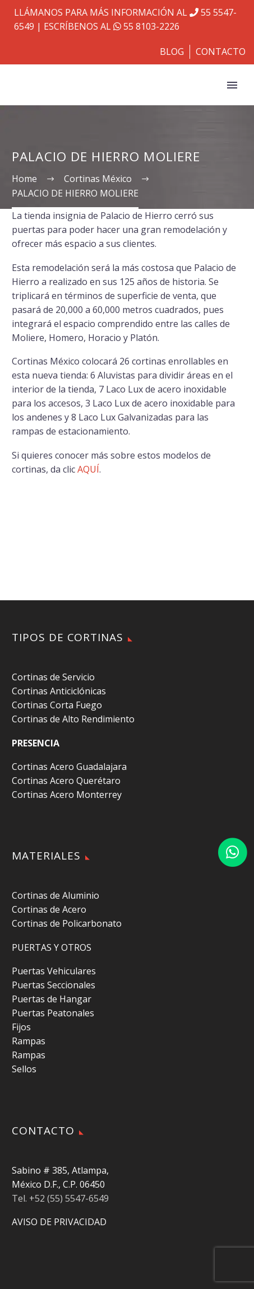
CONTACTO (221, 51)
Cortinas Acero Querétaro (66, 780)
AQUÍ (88, 469)
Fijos (21, 1027)
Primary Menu (232, 85)
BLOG (172, 51)
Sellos (24, 1069)
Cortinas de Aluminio (55, 895)
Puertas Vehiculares (54, 971)
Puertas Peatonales (53, 1013)
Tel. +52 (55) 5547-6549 (60, 1198)
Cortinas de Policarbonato (67, 923)
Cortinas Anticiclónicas (59, 691)
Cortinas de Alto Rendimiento (73, 719)
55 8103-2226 (145, 26)
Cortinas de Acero (49, 909)
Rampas (28, 1041)
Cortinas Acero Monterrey (67, 794)
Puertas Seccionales (53, 985)
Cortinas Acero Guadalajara (69, 766)
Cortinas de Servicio (53, 677)
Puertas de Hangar (51, 999)
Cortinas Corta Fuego (57, 705)
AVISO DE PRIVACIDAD (59, 1222)
